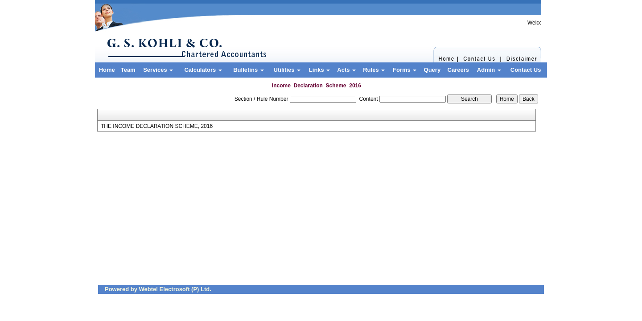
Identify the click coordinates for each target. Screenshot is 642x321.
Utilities (287, 69)
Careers (458, 69)
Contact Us (525, 69)
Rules (374, 69)
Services (158, 69)
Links (319, 69)
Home (107, 69)
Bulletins (248, 69)
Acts (346, 69)
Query (432, 69)
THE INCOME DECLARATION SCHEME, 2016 (157, 126)
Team (128, 69)
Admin (489, 69)
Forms (404, 69)
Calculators (203, 69)
